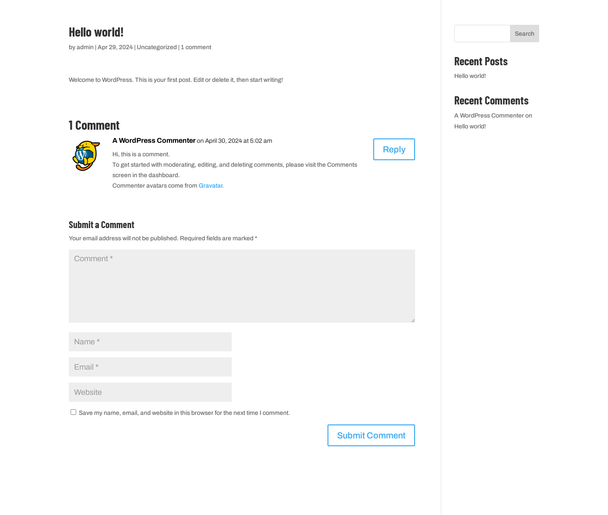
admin (85, 47)
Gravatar (210, 185)
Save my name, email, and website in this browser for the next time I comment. (184, 413)
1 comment (196, 47)
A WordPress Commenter (154, 140)
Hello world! (470, 76)
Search (524, 33)
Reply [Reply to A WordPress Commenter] (394, 149)
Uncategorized (157, 47)
